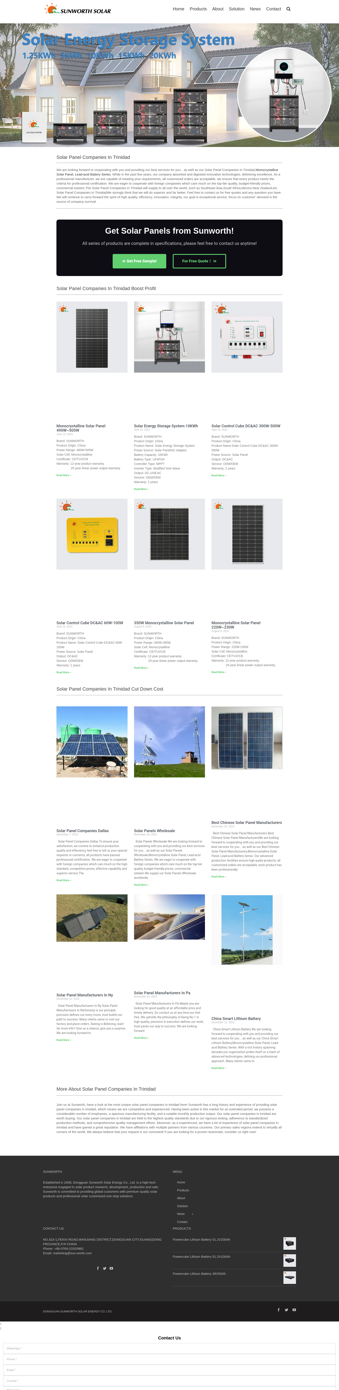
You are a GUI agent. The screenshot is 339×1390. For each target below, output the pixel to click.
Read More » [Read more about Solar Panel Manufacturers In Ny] (63, 1040)
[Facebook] (98, 1268)
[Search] (288, 8)
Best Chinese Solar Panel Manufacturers (246, 822)
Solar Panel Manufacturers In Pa (162, 993)
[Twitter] (104, 1268)
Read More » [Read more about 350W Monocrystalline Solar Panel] (141, 667)
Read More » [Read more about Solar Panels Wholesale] (141, 884)
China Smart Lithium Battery (236, 1018)
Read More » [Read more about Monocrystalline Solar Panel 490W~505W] (63, 475)
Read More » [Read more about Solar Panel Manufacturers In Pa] (141, 1037)
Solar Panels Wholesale (154, 830)
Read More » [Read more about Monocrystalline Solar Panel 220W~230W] (218, 672)
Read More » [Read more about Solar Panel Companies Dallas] (63, 880)
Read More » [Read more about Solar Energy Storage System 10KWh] (141, 489)
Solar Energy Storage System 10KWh (166, 426)
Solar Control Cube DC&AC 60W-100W (89, 623)
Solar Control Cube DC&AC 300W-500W (245, 426)
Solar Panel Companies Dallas (82, 830)
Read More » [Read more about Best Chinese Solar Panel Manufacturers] (218, 876)
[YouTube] (111, 1268)
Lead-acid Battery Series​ (92, 174)
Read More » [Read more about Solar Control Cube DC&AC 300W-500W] (218, 475)
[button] (5, 87)
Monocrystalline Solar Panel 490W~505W (80, 428)
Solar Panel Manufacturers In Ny (84, 995)
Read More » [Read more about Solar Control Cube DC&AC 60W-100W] (63, 672)
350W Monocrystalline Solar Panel (164, 623)
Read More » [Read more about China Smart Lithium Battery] (218, 1068)
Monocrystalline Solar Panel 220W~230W (235, 625)
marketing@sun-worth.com (72, 1253)
